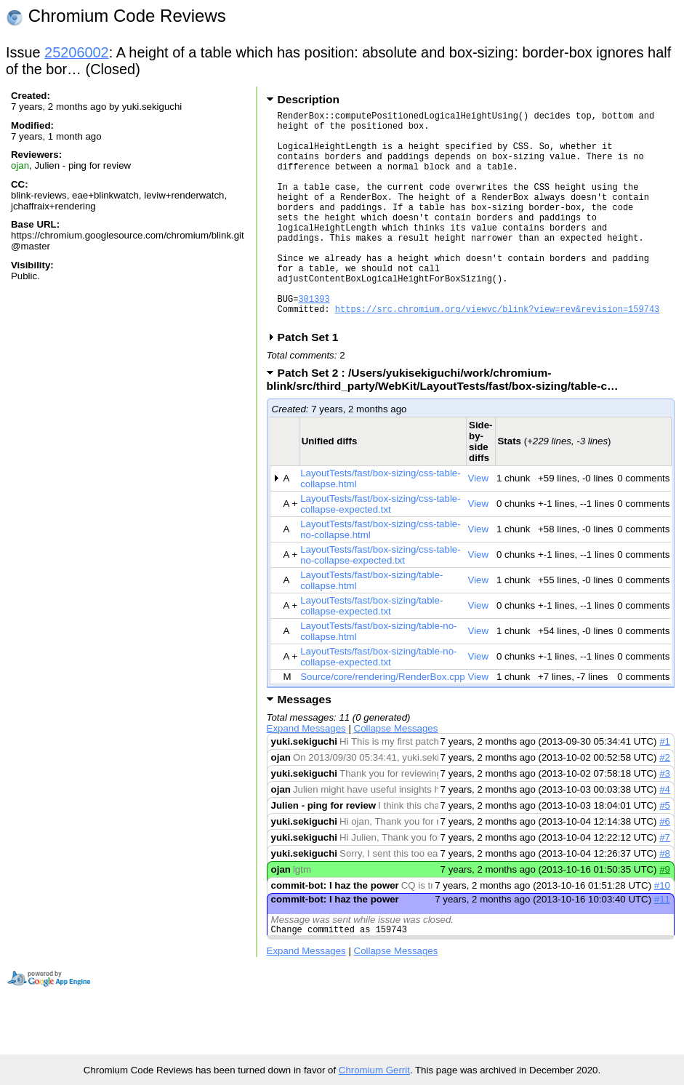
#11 (662, 945)
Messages (304, 745)
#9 (664, 915)
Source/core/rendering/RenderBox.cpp (382, 722)
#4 (664, 835)
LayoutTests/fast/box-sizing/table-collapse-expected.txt (371, 651)
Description (308, 99)
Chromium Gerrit (374, 1070)
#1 (664, 787)
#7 (664, 883)
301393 (313, 340)
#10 (662, 931)
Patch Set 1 (313, 383)
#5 (664, 851)
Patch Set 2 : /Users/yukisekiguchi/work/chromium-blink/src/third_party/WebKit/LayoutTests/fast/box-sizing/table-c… (447, 425)
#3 (664, 819)
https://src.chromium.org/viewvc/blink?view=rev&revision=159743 (497, 352)
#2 (664, 803)
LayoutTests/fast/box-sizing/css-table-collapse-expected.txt (380, 550)
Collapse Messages (396, 774)
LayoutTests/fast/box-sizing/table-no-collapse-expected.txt (378, 702)
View (478, 524)
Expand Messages (306, 774)
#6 (664, 867)
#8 (664, 899)
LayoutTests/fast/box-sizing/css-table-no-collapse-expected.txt (380, 601)
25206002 (76, 52)
